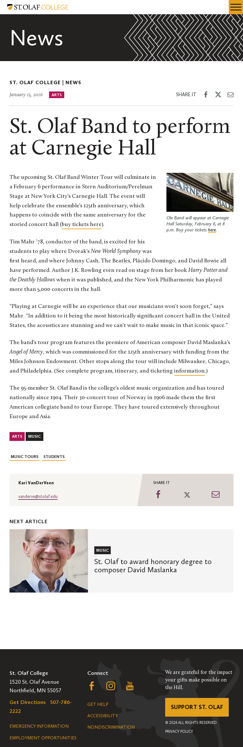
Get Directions (27, 702)
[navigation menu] (236, 7)
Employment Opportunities (43, 738)
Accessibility (102, 716)
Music (34, 436)
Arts (57, 94)
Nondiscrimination (111, 727)
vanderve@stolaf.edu (38, 496)
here (212, 230)
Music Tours (24, 456)
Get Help (97, 704)
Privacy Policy (179, 731)
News (73, 82)
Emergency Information (39, 726)
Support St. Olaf (197, 707)
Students (54, 456)
